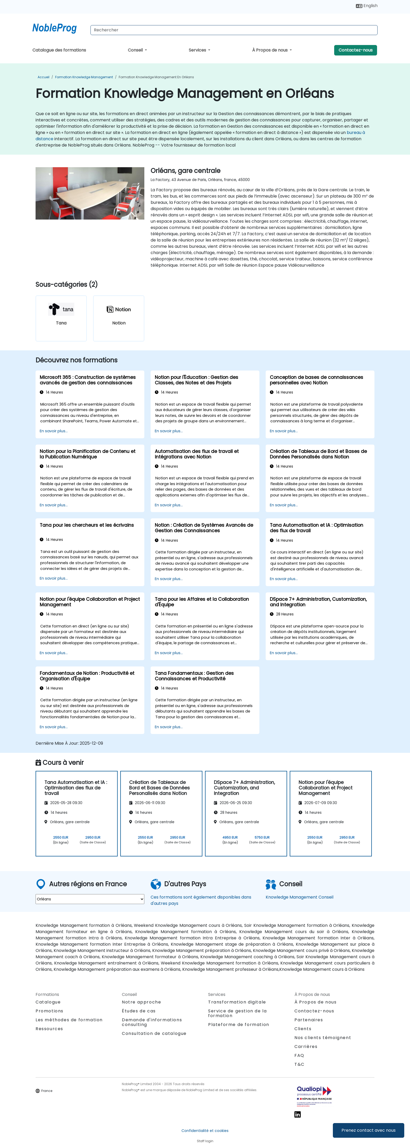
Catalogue (48, 1002)
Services (198, 50)
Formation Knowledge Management (84, 77)
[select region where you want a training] (90, 899)
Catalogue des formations (59, 50)
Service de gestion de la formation (237, 1013)
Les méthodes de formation (69, 1020)
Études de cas (139, 1011)
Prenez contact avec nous (368, 1130)
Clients (302, 1029)
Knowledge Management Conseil (299, 897)
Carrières (305, 1047)
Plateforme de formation (238, 1025)
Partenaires (308, 1020)
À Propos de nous (270, 50)
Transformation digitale (237, 1002)
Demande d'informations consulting (152, 1022)
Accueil (43, 77)
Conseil (136, 50)
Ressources (49, 1029)
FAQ (299, 1055)
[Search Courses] (234, 30)
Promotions (50, 1011)
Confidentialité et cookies (205, 1130)
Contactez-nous (356, 50)
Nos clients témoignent (322, 1038)
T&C (299, 1064)
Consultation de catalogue (154, 1033)
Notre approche (141, 1002)
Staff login (205, 1141)
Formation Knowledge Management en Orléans (156, 77)
